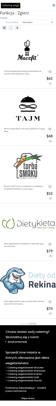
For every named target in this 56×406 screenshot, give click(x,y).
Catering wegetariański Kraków (24, 374)
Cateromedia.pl (26, 388)
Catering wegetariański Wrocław (25, 367)
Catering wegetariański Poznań (24, 380)
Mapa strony (28, 398)
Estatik (32, 323)
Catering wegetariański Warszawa (26, 370)
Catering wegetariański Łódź (23, 377)
